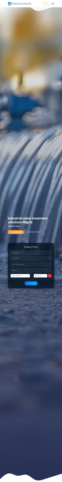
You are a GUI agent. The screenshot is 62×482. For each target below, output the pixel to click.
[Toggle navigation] (53, 3)
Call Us (46, 3)
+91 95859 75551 (16, 232)
